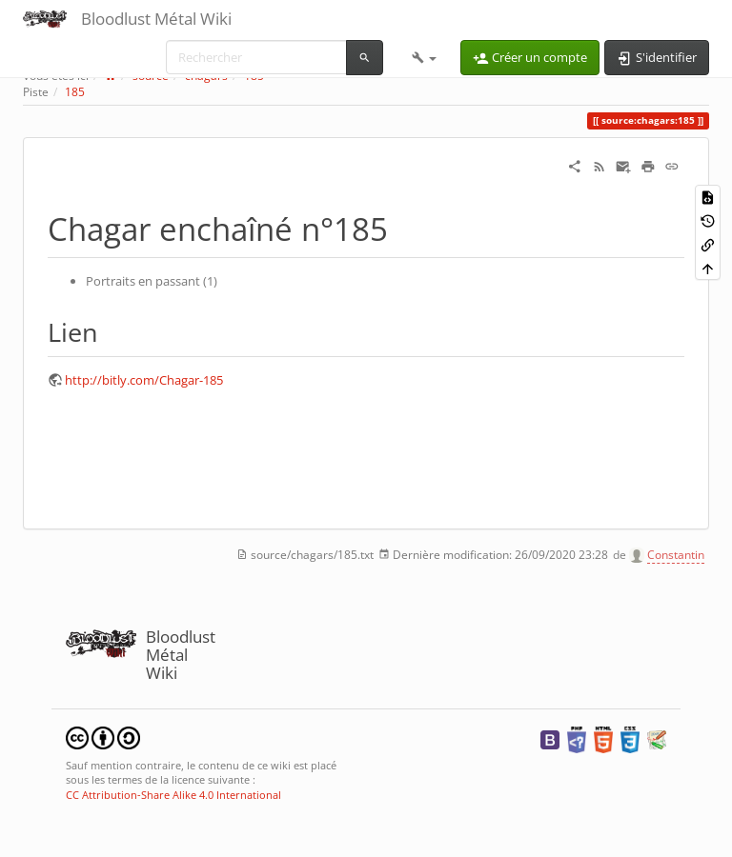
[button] (424, 57)
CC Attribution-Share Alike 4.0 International (173, 794)
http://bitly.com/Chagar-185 (144, 380)
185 (75, 92)
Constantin (675, 555)
